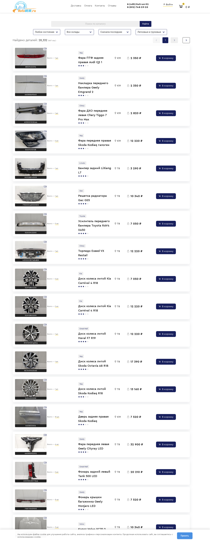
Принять (185, 536)
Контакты (89, 6)
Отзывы (101, 6)
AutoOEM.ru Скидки (124, 522)
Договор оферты (44, 524)
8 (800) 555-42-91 (98, 518)
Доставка (65, 6)
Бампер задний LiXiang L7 (92, 144)
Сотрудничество (44, 527)
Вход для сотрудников (159, 505)
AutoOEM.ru (120, 511)
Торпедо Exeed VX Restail (92, 208)
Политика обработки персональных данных (55, 520)
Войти (152, 5)
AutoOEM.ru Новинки (125, 518)
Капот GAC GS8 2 (86, 443)
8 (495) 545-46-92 (116, 5)
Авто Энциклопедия (125, 514)
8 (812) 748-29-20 (116, 8)
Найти (139, 25)
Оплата (77, 6)
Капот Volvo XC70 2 (87, 422)
